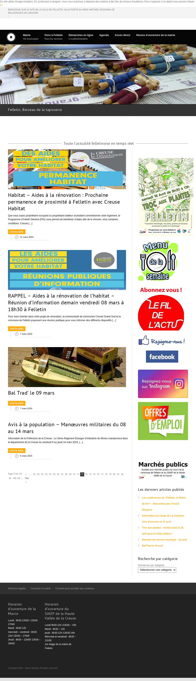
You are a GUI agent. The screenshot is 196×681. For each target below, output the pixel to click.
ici (1, 5)
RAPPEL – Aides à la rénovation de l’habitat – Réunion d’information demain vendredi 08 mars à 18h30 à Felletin (66, 303)
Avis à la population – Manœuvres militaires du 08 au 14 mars (67, 428)
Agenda (104, 35)
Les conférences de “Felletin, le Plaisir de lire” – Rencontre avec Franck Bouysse (164, 503)
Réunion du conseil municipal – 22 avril (164, 539)
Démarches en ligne (81, 37)
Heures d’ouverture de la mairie (155, 35)
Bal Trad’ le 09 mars (31, 393)
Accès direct (122, 35)
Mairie (30, 37)
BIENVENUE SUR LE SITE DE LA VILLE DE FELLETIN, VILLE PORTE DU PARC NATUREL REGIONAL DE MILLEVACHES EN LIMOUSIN (61, 11)
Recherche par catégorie (151, 565)
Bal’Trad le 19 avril (152, 545)
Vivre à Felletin (53, 37)
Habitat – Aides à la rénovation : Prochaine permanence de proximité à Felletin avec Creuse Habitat (64, 202)
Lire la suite (16, 231)
